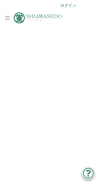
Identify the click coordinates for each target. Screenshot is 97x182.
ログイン (68, 5)
